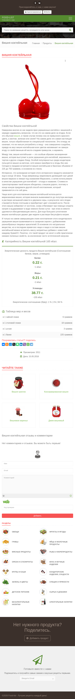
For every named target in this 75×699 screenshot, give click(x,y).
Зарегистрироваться (33, 12)
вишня (17, 136)
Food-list (8, 18)
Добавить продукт (37, 638)
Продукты (47, 43)
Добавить (37, 516)
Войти (47, 12)
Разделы (6, 523)
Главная (36, 43)
